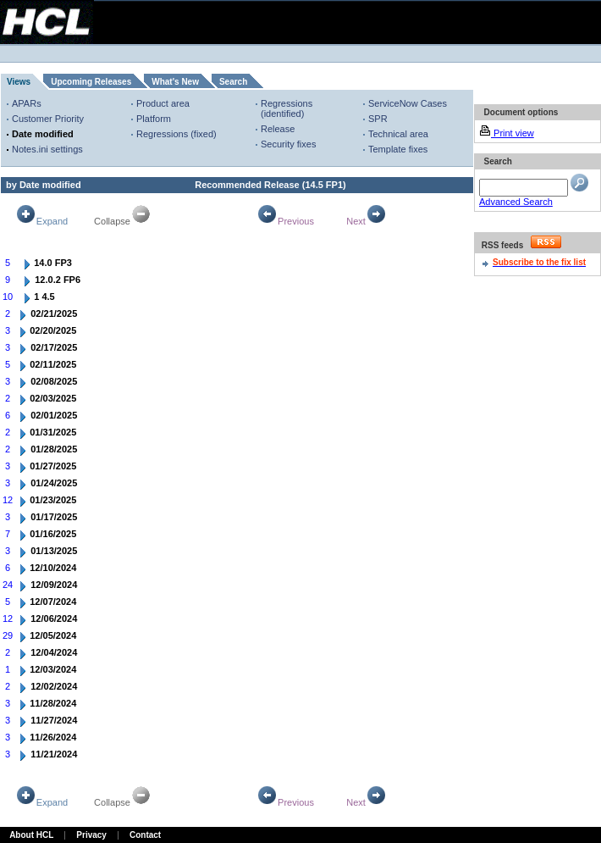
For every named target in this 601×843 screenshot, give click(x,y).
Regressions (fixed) (176, 134)
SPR (378, 119)
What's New (175, 81)
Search (233, 81)
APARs (26, 103)
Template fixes (397, 149)
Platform (153, 119)
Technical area (398, 134)
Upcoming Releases (91, 81)
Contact (145, 835)
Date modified (43, 134)
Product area (163, 103)
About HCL (31, 835)
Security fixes (288, 144)
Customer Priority (48, 119)
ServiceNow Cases (407, 103)
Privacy (91, 835)
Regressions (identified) (286, 108)
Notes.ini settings (47, 149)
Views (18, 81)
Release (278, 129)
